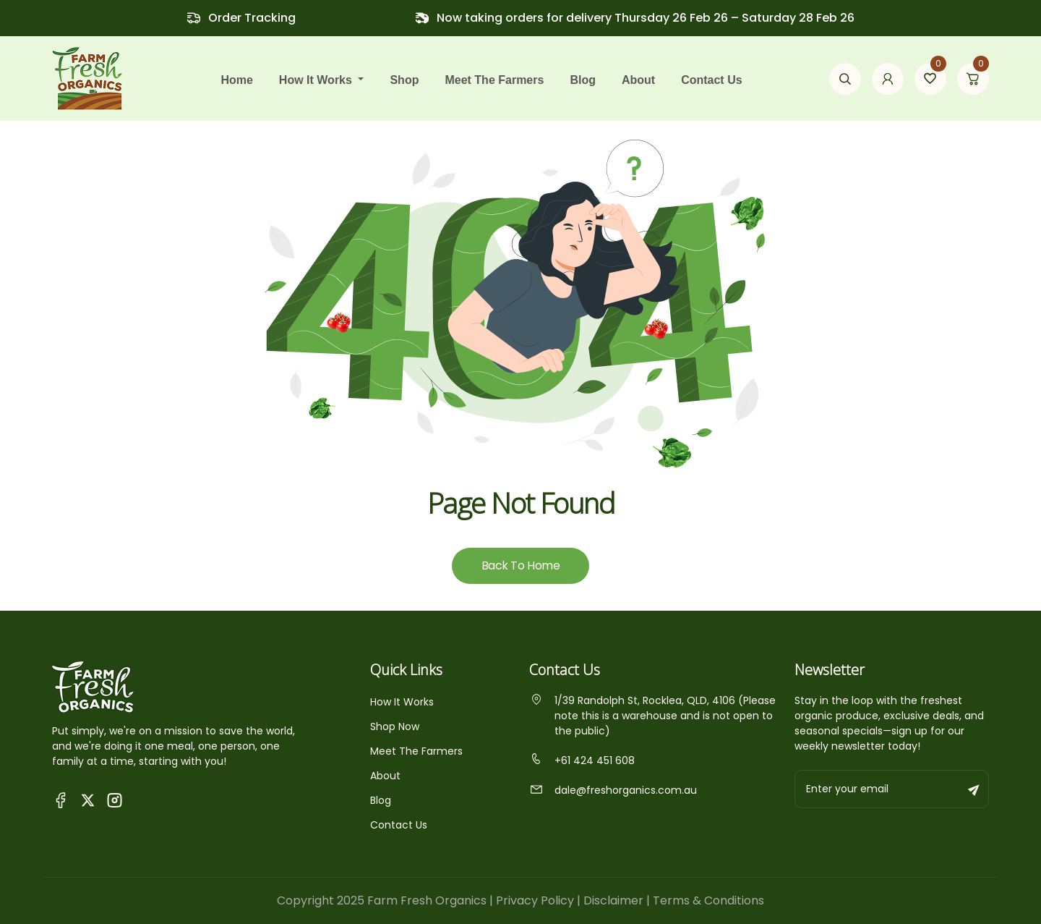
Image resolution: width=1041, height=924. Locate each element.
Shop (404, 80)
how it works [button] (317, 80)
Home (236, 80)
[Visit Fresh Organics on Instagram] (115, 799)
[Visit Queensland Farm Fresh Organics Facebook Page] (61, 799)
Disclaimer (613, 900)
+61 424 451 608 (582, 760)
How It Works (402, 702)
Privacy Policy (535, 900)
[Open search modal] (845, 79)
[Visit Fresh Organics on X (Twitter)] (88, 800)
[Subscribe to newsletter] (974, 789)
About (638, 80)
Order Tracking (252, 17)
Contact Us (711, 80)
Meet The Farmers (416, 751)
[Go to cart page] (973, 79)
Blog (583, 80)
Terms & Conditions (708, 900)
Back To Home (520, 565)
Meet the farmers (494, 80)
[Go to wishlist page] (930, 79)
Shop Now (394, 726)
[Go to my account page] (888, 79)
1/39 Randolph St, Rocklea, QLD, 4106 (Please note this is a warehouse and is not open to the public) (652, 715)
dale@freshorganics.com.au (613, 790)
